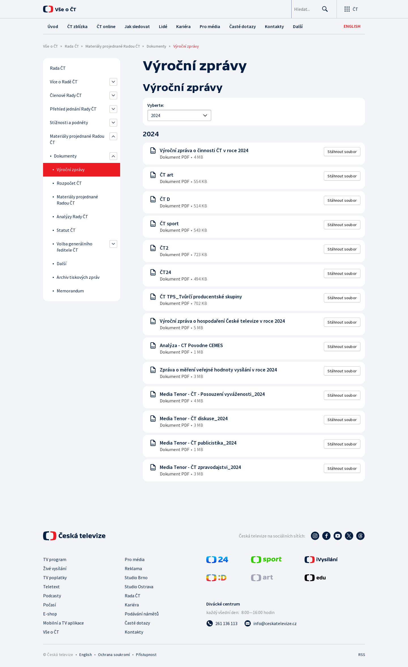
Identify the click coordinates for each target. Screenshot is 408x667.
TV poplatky (55, 577)
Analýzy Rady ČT (72, 216)
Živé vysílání (54, 568)
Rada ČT (72, 46)
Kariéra (132, 604)
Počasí (49, 604)
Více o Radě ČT (64, 81)
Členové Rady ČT (66, 95)
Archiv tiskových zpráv (78, 277)
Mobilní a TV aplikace (63, 623)
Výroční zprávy (70, 169)
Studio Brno (136, 577)
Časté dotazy (137, 623)
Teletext (51, 586)
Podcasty (52, 595)
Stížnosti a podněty (69, 122)
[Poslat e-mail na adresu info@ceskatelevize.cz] (270, 623)
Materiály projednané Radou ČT (113, 46)
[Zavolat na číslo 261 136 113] (221, 623)
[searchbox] (295, 9)
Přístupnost (146, 654)
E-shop (50, 614)
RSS (361, 654)
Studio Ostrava (139, 586)
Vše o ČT (50, 46)
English (85, 654)
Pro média (134, 559)
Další (61, 263)
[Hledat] (323, 9)
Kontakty (134, 632)
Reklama (133, 568)
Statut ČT (66, 230)
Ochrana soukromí (114, 654)
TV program (54, 559)
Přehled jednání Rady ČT (73, 109)
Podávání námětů (142, 614)
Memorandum (70, 291)
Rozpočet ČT (69, 183)
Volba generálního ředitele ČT (74, 247)
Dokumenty (157, 46)
